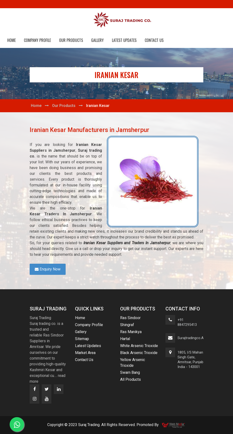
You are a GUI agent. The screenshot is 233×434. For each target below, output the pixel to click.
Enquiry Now (48, 269)
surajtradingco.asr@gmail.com (202, 338)
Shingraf (127, 324)
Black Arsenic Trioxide (139, 352)
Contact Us (154, 40)
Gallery (97, 40)
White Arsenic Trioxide (139, 345)
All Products (130, 379)
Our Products (71, 40)
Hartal (125, 338)
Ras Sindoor (130, 318)
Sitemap (82, 338)
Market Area (85, 352)
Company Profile (37, 40)
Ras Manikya (131, 331)
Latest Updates (124, 40)
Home (11, 40)
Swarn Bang (130, 372)
